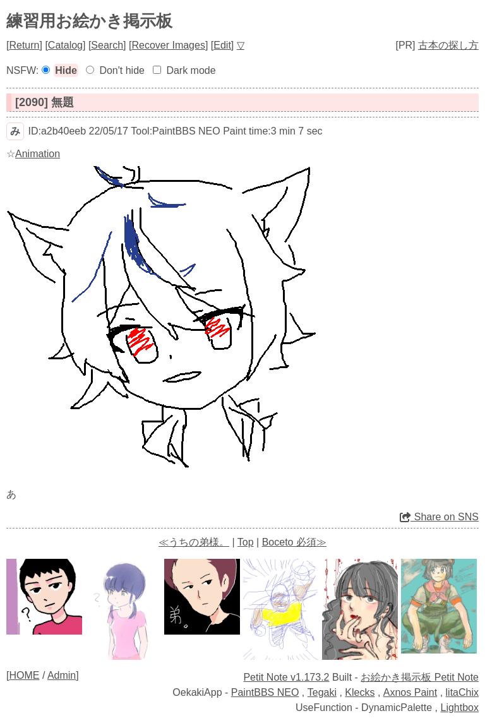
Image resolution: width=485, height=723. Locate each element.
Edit (222, 45)
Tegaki (322, 692)
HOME (24, 675)
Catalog (65, 45)
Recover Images (168, 45)
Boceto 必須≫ (294, 542)
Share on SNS (439, 516)
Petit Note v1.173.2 (286, 677)
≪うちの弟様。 (194, 542)
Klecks (359, 692)
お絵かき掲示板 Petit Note (420, 677)
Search (107, 45)
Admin (61, 675)
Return (24, 45)
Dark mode (190, 70)
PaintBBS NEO (265, 692)
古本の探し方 (448, 45)
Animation (37, 153)
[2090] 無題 (44, 102)
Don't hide (122, 70)
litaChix (462, 692)
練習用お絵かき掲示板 (89, 20)
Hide (66, 70)
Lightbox (460, 707)
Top (245, 542)
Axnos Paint (410, 692)
